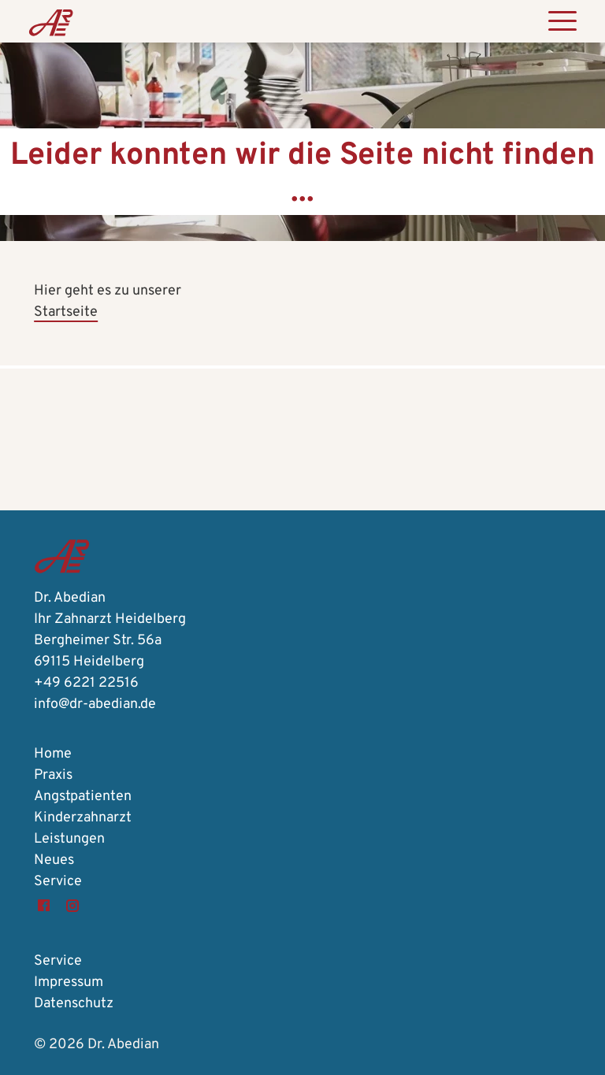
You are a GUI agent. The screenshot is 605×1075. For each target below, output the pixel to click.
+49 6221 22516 (86, 683)
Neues (54, 860)
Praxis (53, 775)
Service (58, 882)
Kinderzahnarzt (83, 818)
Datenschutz (73, 1004)
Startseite (66, 312)
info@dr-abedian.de (95, 704)
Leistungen (69, 839)
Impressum (68, 982)
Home (53, 754)
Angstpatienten (83, 797)
